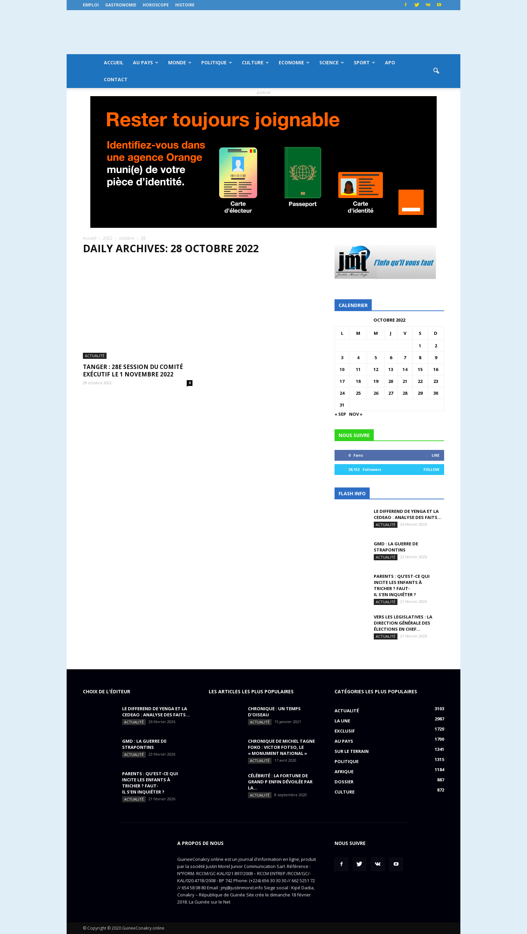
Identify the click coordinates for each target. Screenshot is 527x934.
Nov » (356, 414)
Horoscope (156, 5)
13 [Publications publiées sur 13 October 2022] (390, 369)
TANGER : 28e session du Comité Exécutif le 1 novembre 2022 (133, 327)
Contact (116, 79)
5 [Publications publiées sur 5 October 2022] (375, 357)
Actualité (95, 312)
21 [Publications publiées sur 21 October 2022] (405, 381)
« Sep (340, 414)
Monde (179, 62)
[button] (436, 71)
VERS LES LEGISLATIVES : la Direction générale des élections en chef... (403, 623)
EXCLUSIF (345, 731)
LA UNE (342, 721)
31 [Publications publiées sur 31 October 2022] (342, 405)
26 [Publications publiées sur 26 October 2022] (375, 393)
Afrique (344, 771)
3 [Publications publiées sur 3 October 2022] (342, 357)
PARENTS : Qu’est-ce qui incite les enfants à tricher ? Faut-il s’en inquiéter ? (402, 585)
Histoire (184, 5)
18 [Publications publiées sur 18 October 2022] (358, 381)
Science (331, 62)
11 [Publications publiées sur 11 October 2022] (358, 369)
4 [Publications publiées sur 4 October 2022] (358, 357)
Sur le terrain (352, 751)
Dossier (344, 782)
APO (390, 62)
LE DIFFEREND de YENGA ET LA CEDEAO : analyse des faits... (407, 514)
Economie (294, 62)
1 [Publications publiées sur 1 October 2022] (420, 346)
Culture (255, 62)
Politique (216, 62)
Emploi (91, 5)
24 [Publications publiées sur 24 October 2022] (342, 393)
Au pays (145, 62)
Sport (364, 62)
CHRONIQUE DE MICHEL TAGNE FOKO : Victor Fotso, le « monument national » (281, 747)
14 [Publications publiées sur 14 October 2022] (405, 369)
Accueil (113, 62)
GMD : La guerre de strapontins (396, 547)
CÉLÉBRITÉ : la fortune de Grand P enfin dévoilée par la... (280, 782)
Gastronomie (120, 5)
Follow (431, 469)
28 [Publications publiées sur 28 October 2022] (405, 393)
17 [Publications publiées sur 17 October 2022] (342, 381)
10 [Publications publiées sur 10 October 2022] (342, 369)
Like (435, 455)
